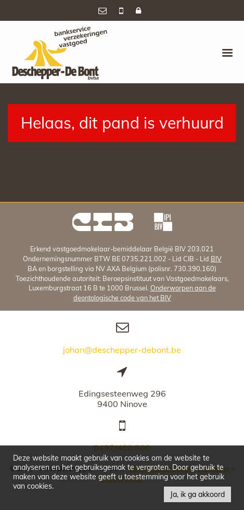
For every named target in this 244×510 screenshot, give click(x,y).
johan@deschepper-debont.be (122, 350)
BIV (216, 258)
